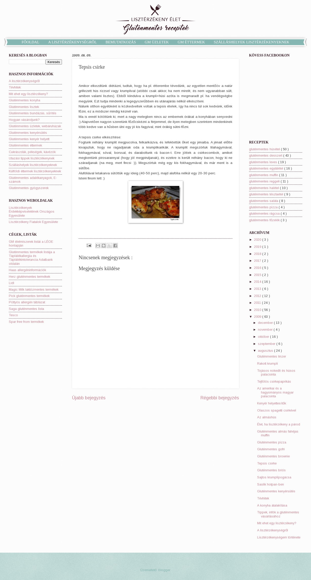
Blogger (164, 570)
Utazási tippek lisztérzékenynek (31, 158)
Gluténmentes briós (271, 470)
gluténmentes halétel (264, 188)
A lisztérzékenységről (24, 81)
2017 (258, 261)
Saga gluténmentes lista (26, 309)
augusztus (266, 350)
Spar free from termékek (26, 322)
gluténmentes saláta (264, 201)
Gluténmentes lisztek (24, 107)
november (266, 329)
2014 (258, 282)
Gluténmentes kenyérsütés (28, 133)
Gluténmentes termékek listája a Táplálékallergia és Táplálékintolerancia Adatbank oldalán (32, 258)
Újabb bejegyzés (88, 397)
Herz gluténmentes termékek (29, 276)
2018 (258, 254)
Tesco (13, 315)
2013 (258, 289)
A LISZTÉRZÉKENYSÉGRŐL (72, 42)
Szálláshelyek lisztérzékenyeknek (33, 165)
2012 (258, 296)
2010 (258, 310)
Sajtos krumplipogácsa (274, 477)
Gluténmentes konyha (24, 100)
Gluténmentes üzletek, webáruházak (35, 126)
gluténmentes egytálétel (266, 168)
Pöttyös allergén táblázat (27, 302)
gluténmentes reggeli (265, 181)
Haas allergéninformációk (27, 270)
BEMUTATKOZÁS (121, 42)
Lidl (11, 283)
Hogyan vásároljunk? (24, 120)
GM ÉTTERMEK (191, 42)
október (264, 337)
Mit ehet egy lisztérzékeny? (28, 94)
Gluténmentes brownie (273, 456)
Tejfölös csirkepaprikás (274, 381)
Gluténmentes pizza (271, 442)
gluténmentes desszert (266, 155)
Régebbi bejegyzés (220, 397)
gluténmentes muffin (264, 175)
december (266, 323)
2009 (258, 317)
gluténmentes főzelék (265, 220)
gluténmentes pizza (264, 207)
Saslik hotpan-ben (270, 484)
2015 (258, 275)
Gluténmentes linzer (271, 356)
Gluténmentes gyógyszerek (29, 188)
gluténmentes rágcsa (265, 213)
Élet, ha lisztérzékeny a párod (278, 424)
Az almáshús (266, 417)
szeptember (267, 344)
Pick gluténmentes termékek (29, 296)
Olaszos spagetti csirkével (276, 410)
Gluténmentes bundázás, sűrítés (32, 113)
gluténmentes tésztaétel (266, 194)
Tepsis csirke (267, 463)
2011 (258, 303)
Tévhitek (15, 87)
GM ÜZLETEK (157, 42)
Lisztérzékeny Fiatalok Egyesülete (33, 222)
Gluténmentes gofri (271, 449)
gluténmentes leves (263, 162)
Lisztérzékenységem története (278, 537)
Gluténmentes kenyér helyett (29, 139)
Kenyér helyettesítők (271, 403)
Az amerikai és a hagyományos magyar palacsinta (275, 392)
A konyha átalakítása (272, 505)
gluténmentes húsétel (265, 149)
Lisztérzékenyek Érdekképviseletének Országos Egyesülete (31, 211)
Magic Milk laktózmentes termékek (33, 289)
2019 (258, 247)
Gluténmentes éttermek (25, 145)
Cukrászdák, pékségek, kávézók (32, 152)
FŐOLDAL (30, 42)
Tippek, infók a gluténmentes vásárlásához (278, 514)
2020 (258, 239)
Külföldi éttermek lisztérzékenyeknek (35, 171)
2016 (258, 268)
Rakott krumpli (267, 363)
